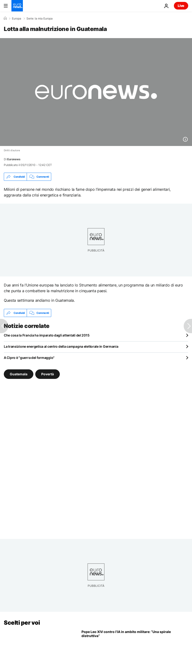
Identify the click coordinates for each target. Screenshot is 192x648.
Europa (16, 18)
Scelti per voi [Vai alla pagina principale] (22, 622)
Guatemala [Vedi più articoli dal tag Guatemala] (18, 374)
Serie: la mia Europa (39, 18)
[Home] (5, 18)
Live (181, 6)
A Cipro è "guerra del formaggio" (29, 358)
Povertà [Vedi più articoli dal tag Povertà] (47, 374)
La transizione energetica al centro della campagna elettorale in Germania (61, 346)
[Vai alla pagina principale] (17, 5)
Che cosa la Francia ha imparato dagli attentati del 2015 (46, 335)
